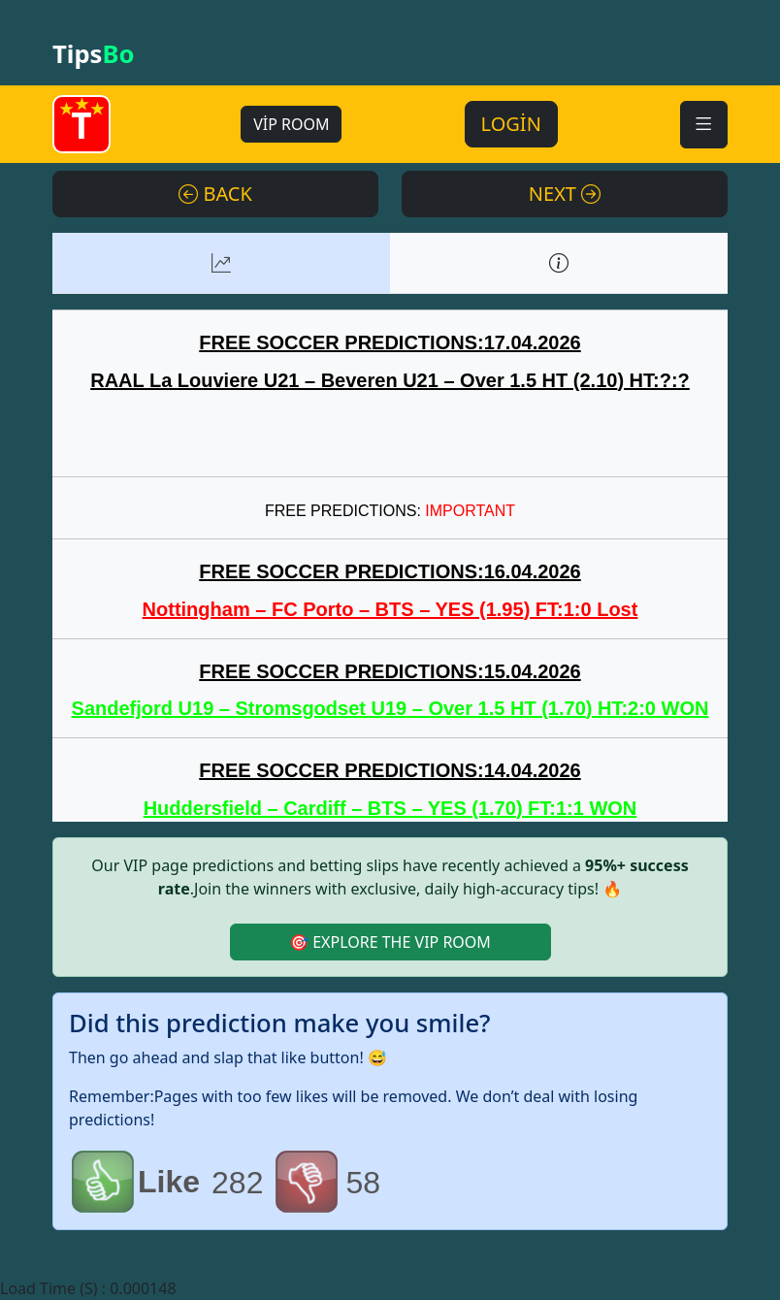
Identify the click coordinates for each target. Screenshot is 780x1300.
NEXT (565, 193)
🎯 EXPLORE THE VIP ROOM (390, 942)
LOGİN (511, 124)
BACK (215, 193)
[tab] (221, 263)
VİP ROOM (291, 124)
